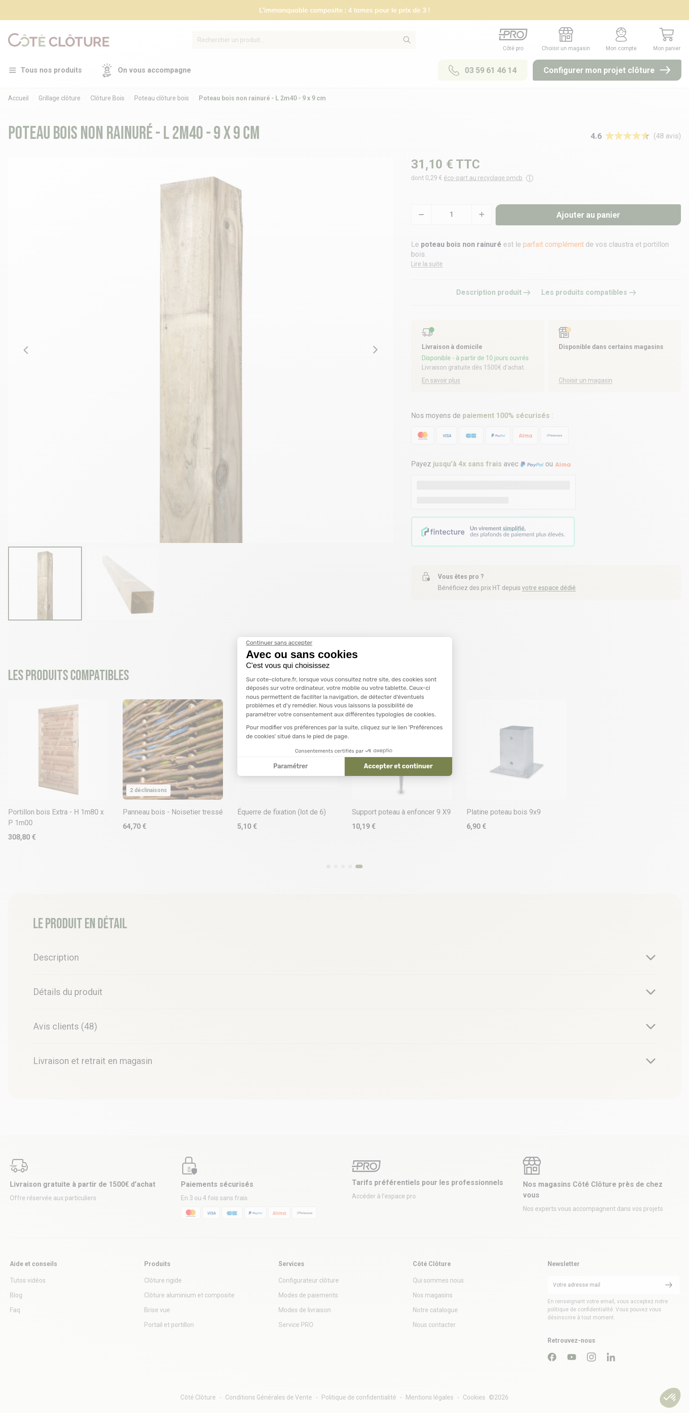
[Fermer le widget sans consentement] (279, 642)
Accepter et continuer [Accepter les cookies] (398, 766)
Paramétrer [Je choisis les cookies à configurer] (291, 766)
